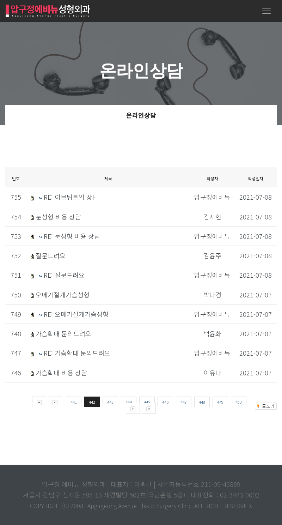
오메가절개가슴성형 (63, 294)
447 (183, 402)
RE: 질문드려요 (64, 274)
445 (147, 402)
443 (110, 402)
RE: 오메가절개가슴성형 (76, 314)
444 (128, 402)
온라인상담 (141, 115)
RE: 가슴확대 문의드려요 (77, 352)
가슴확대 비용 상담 (61, 372)
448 (202, 402)
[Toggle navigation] (266, 11)
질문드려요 (51, 255)
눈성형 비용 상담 (58, 216)
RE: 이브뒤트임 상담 (71, 196)
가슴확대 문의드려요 (63, 333)
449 (220, 402)
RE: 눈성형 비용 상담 (72, 236)
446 (165, 402)
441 (73, 402)
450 (238, 402)
